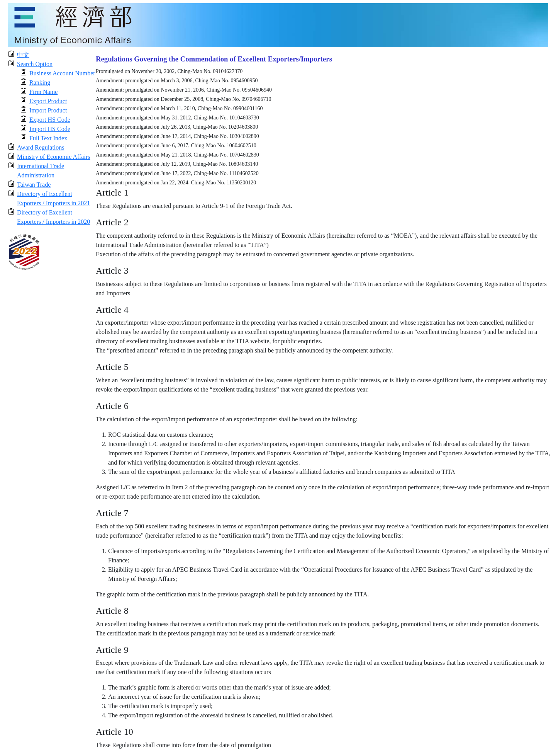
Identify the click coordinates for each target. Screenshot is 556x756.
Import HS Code (49, 129)
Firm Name (43, 92)
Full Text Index (48, 138)
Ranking (39, 82)
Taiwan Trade (34, 184)
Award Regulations (40, 147)
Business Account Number (62, 73)
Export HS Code (49, 119)
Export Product (48, 101)
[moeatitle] (278, 24)
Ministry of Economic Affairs (53, 156)
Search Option (35, 64)
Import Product (48, 110)
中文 (23, 54)
